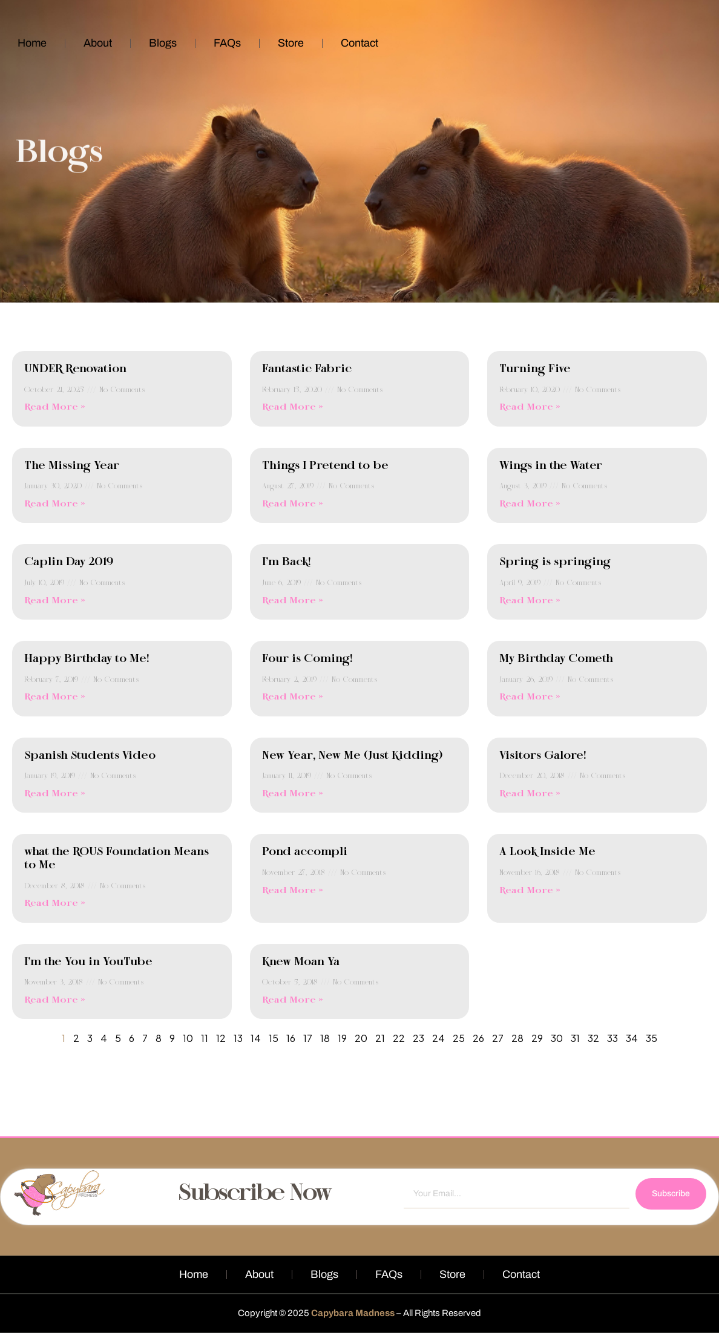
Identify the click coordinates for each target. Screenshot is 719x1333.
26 (478, 1038)
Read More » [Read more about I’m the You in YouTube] (54, 1000)
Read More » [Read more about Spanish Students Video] (54, 794)
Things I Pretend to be (325, 466)
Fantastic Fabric (307, 369)
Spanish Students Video (90, 755)
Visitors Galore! (542, 755)
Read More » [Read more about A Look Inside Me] (529, 891)
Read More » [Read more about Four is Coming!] (292, 697)
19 (342, 1038)
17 (307, 1038)
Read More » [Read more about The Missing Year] (54, 504)
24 (438, 1038)
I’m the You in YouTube (88, 962)
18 (325, 1038)
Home (32, 43)
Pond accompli (304, 852)
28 (517, 1038)
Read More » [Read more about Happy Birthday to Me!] (54, 697)
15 (273, 1038)
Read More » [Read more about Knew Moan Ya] (292, 1000)
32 (593, 1038)
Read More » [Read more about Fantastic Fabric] (292, 407)
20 (361, 1038)
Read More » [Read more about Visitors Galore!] (529, 794)
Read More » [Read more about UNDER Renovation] (54, 407)
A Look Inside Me (547, 852)
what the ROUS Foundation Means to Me (116, 859)
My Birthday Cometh (556, 659)
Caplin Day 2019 (68, 562)
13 (238, 1038)
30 (557, 1038)
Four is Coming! (307, 659)
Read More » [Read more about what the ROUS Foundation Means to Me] (54, 903)
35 (651, 1038)
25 (459, 1038)
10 (188, 1038)
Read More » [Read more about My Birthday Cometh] (529, 697)
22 (399, 1038)
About (98, 43)
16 (290, 1038)
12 (221, 1038)
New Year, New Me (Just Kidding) (352, 755)
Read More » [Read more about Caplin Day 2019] (54, 601)
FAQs (227, 43)
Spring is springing (555, 562)
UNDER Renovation (75, 369)
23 (418, 1038)
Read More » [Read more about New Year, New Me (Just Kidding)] (292, 794)
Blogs (163, 43)
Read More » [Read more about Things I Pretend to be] (292, 504)
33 (612, 1038)
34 (632, 1038)
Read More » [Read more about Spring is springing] (529, 601)
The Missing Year (71, 466)
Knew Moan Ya (301, 962)
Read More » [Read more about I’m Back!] (292, 601)
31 (575, 1038)
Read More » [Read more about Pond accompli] (292, 891)
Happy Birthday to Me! (86, 659)
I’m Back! (286, 562)
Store (291, 43)
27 (498, 1038)
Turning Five (535, 369)
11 (204, 1038)
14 (256, 1038)
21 (380, 1038)
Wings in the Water (550, 466)
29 (537, 1038)
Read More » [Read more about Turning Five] (529, 407)
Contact (359, 43)
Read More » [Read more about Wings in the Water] (529, 504)
